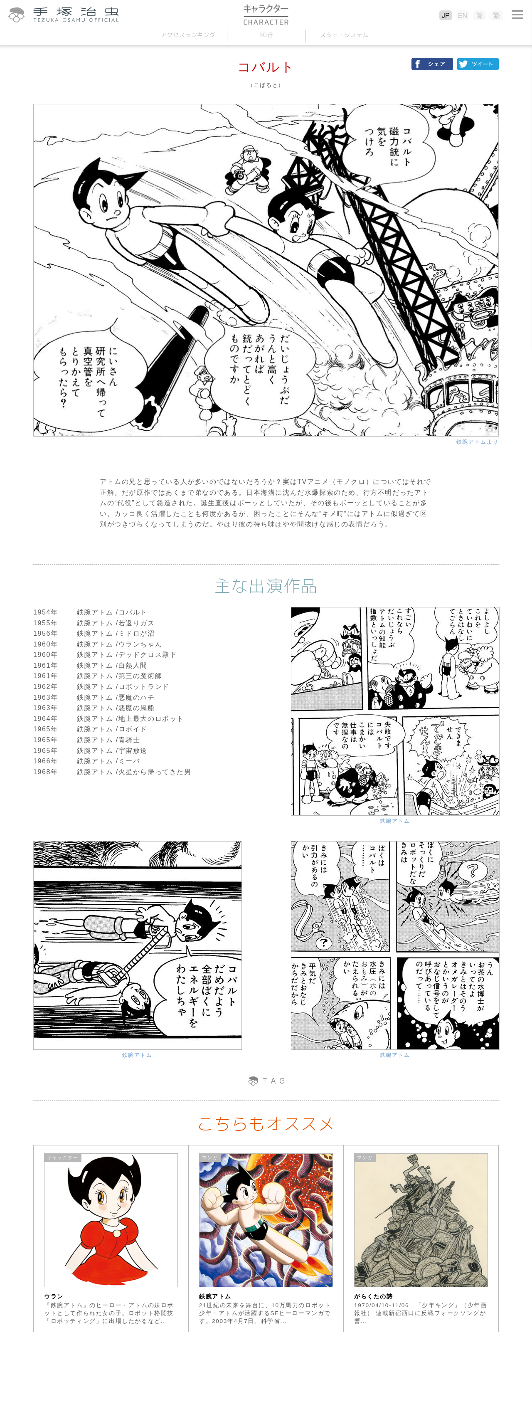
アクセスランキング (187, 35)
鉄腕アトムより (477, 442)
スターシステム (344, 35)
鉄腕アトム (395, 821)
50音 (266, 35)
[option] (111, 1238)
